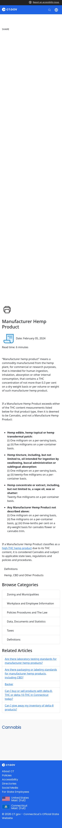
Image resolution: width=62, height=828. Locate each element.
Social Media (10, 788)
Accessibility (10, 779)
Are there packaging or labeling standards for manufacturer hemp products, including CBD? (31, 673)
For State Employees (15, 792)
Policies (7, 775)
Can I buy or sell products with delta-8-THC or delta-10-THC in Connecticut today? (29, 695)
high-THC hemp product (17, 548)
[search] (50, 10)
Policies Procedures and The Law (27, 612)
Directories (9, 783)
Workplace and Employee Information (30, 603)
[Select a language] (57, 10)
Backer (9, 684)
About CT (8, 771)
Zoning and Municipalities (23, 594)
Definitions (11, 569)
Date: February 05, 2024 (30, 338)
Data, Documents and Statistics (26, 621)
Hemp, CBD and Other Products (23, 575)
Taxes (10, 630)
